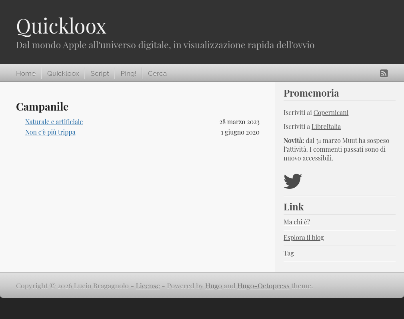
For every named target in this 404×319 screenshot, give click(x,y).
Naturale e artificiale (54, 121)
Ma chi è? (297, 222)
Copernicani (331, 112)
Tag (289, 253)
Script (99, 73)
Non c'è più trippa (50, 132)
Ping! (128, 73)
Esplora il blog (304, 237)
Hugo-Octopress (263, 285)
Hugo (213, 285)
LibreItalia (326, 126)
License (148, 285)
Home (26, 73)
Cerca (157, 73)
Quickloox (61, 25)
